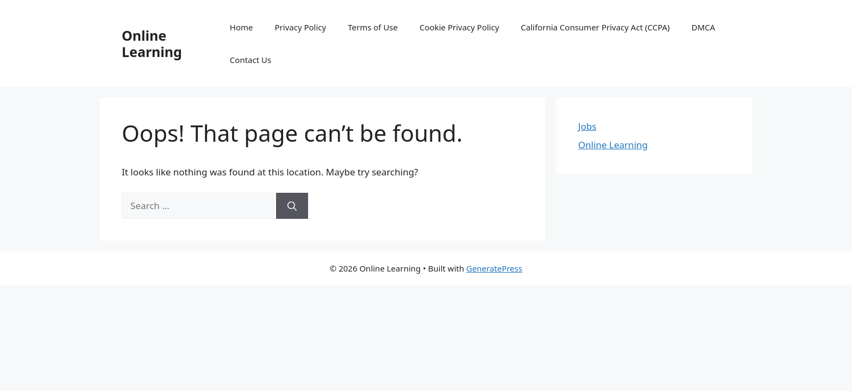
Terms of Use (373, 27)
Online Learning (152, 43)
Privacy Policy (301, 27)
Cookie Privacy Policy (459, 27)
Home (241, 27)
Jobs (587, 126)
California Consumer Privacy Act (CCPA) (595, 27)
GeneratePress (494, 268)
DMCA (704, 27)
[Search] (292, 206)
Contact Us (250, 59)
